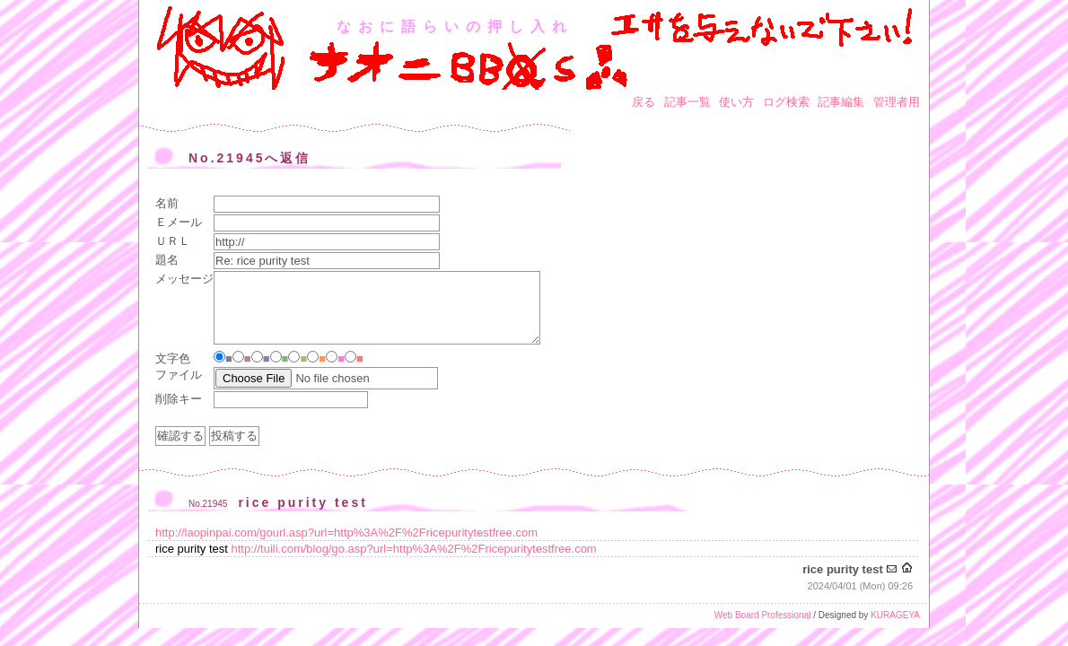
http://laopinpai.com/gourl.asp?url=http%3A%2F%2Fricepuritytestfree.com (346, 532)
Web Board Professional (762, 615)
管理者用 (896, 102)
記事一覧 (687, 102)
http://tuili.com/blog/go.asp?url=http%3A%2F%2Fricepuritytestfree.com (414, 548)
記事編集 (841, 102)
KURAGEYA (895, 615)
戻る (643, 102)
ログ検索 (786, 102)
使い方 (736, 102)
